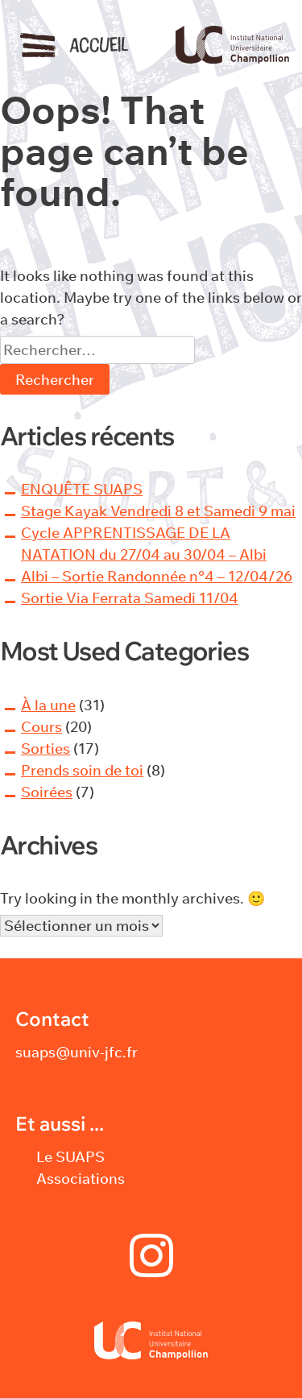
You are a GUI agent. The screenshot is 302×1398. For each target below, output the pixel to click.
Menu (38, 45)
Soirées (46, 792)
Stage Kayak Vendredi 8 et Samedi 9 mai (158, 511)
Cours (41, 727)
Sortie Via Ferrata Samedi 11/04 (129, 598)
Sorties (45, 748)
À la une (48, 705)
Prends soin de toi (82, 770)
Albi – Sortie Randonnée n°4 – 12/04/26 (156, 576)
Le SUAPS (70, 1157)
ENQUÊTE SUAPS (82, 489)
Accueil (98, 44)
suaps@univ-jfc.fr (76, 1052)
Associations (80, 1178)
